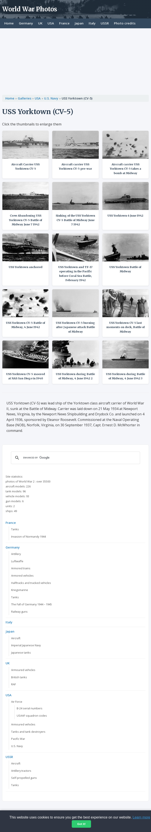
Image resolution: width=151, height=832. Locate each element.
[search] (75, 457)
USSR (105, 23)
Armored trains (20, 568)
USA (51, 23)
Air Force (16, 702)
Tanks (15, 529)
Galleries (24, 98)
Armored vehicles (22, 575)
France (64, 23)
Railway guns (19, 611)
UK (40, 23)
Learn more (141, 817)
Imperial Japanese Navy (26, 645)
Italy (92, 23)
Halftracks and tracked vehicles (31, 583)
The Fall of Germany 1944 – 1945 (31, 604)
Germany (26, 23)
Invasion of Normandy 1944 (28, 536)
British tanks (19, 677)
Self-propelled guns (24, 778)
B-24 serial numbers (29, 708)
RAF (13, 684)
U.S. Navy (51, 98)
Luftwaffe (17, 561)
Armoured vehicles (23, 670)
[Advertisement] (75, 60)
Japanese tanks (21, 652)
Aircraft (15, 638)
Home (9, 23)
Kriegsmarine (19, 590)
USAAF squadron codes (32, 715)
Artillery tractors (21, 771)
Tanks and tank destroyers (28, 732)
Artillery (16, 554)
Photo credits (125, 23)
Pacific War (18, 739)
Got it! (81, 824)
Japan (79, 23)
